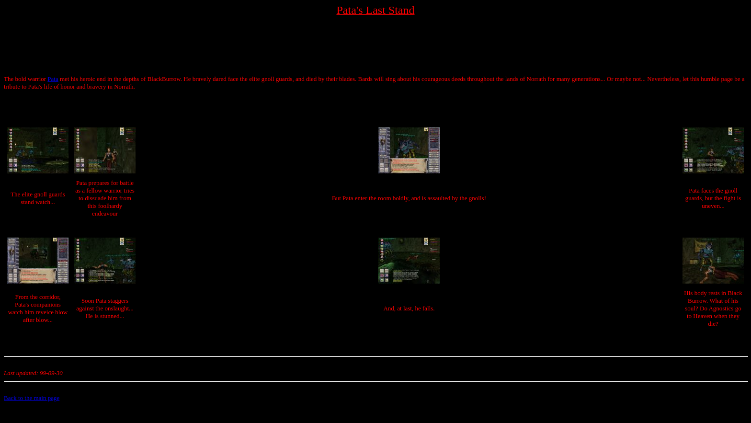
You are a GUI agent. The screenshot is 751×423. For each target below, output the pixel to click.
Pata (52, 78)
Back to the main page (31, 397)
